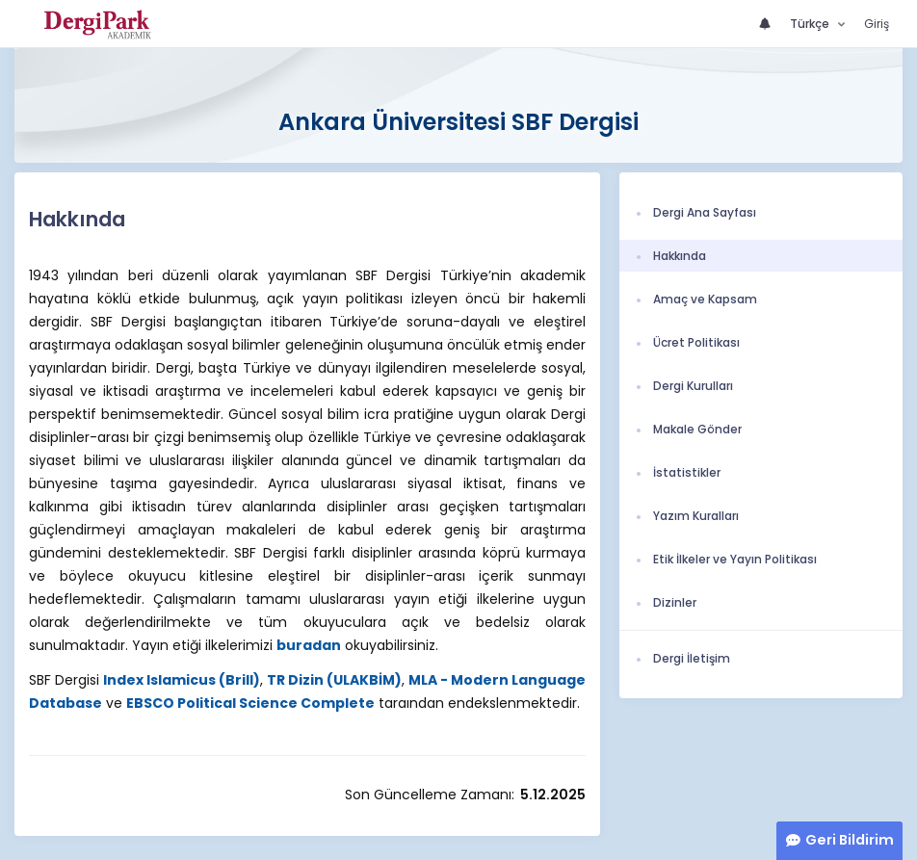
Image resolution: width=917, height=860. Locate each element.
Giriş (876, 23)
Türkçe (811, 23)
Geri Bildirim (849, 839)
